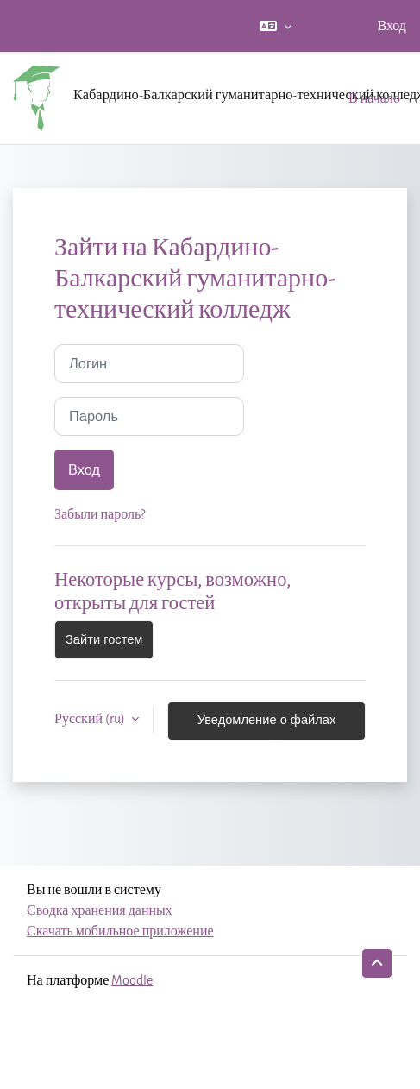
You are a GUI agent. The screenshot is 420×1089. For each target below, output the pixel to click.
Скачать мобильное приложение (120, 931)
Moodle (132, 980)
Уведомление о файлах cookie (266, 726)
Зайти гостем (104, 639)
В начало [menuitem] (374, 98)
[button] (275, 26)
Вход (391, 25)
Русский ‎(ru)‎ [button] (91, 718)
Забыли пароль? (99, 514)
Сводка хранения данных (99, 910)
